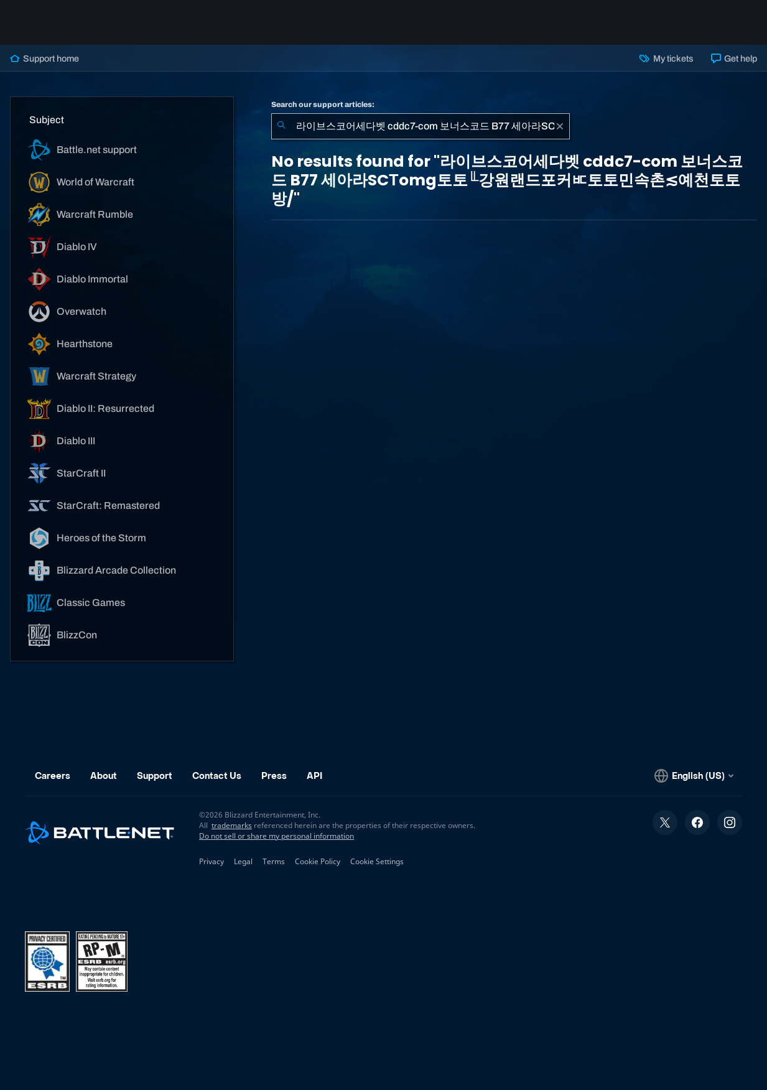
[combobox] (420, 126)
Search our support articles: (322, 104)
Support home (44, 58)
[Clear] (560, 126)
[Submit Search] (281, 126)
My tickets (666, 58)
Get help (734, 58)
